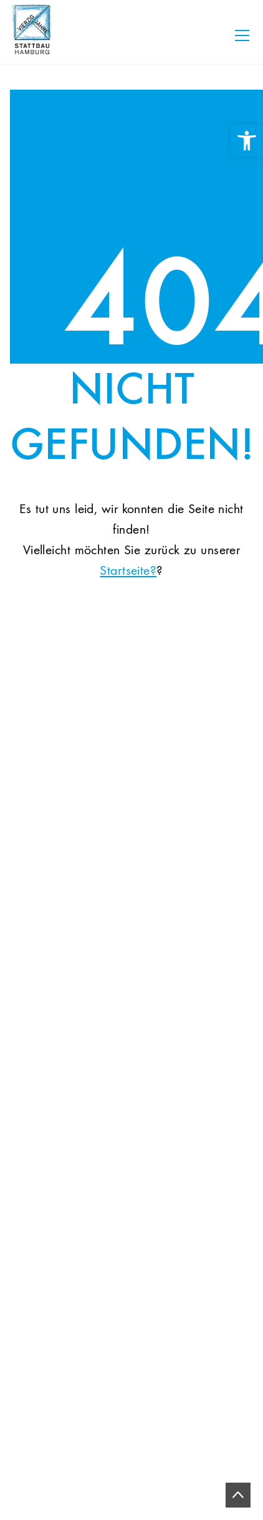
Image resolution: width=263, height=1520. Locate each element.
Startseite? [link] (128, 571)
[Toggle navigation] (242, 35)
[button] (22, 1497)
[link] (247, 141)
